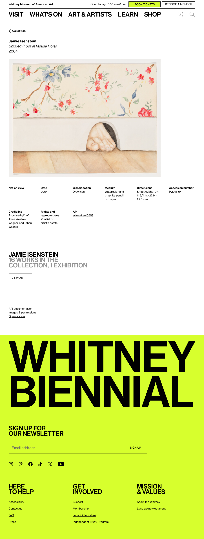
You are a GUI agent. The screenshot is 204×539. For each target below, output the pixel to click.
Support (78, 501)
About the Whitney (148, 501)
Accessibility (16, 501)
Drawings (79, 191)
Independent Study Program (91, 521)
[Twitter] (50, 464)
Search (192, 14)
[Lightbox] (85, 118)
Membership (81, 508)
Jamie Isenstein (22, 41)
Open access (17, 316)
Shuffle (180, 14)
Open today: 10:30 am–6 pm (108, 4)
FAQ (11, 515)
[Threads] (20, 464)
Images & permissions (22, 312)
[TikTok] (40, 464)
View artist (20, 277)
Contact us (15, 508)
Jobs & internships (84, 515)
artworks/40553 (83, 215)
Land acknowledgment (151, 508)
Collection (19, 30)
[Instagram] (11, 464)
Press (12, 521)
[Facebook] (30, 464)
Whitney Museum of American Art (31, 4)
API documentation (20, 308)
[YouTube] (61, 464)
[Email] (66, 447)
